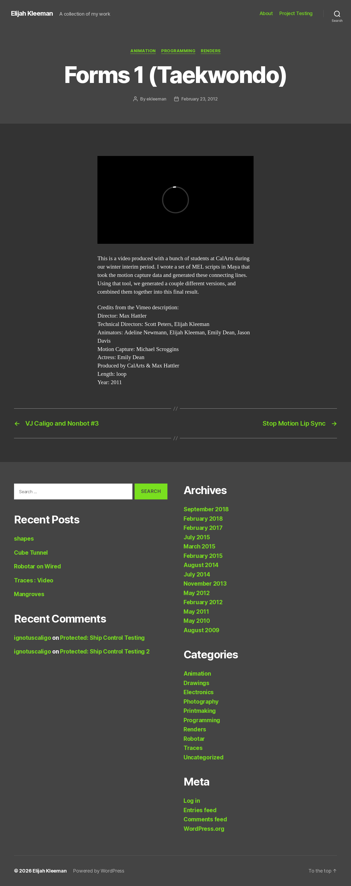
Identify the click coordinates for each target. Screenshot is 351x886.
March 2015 (199, 546)
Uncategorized (204, 757)
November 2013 (205, 583)
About (266, 13)
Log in (192, 800)
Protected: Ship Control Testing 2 (104, 651)
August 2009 (201, 630)
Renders (211, 50)
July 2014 (197, 574)
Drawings (196, 683)
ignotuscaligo (32, 637)
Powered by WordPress (98, 871)
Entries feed (200, 810)
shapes (24, 538)
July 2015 (197, 537)
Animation (143, 50)
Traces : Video (33, 580)
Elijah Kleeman (32, 13)
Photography (201, 701)
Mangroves (29, 594)
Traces (193, 748)
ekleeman (156, 99)
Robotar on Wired (37, 566)
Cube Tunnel (31, 552)
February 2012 (203, 602)
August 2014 (201, 565)
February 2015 (203, 556)
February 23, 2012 (199, 99)
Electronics (199, 692)
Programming (178, 50)
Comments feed (205, 819)
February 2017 (203, 527)
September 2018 (206, 509)
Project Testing (296, 13)
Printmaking (200, 710)
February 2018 (203, 518)
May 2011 (196, 611)
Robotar (194, 738)
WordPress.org (204, 828)
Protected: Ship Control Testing (102, 637)
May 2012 (197, 593)
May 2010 (197, 620)
